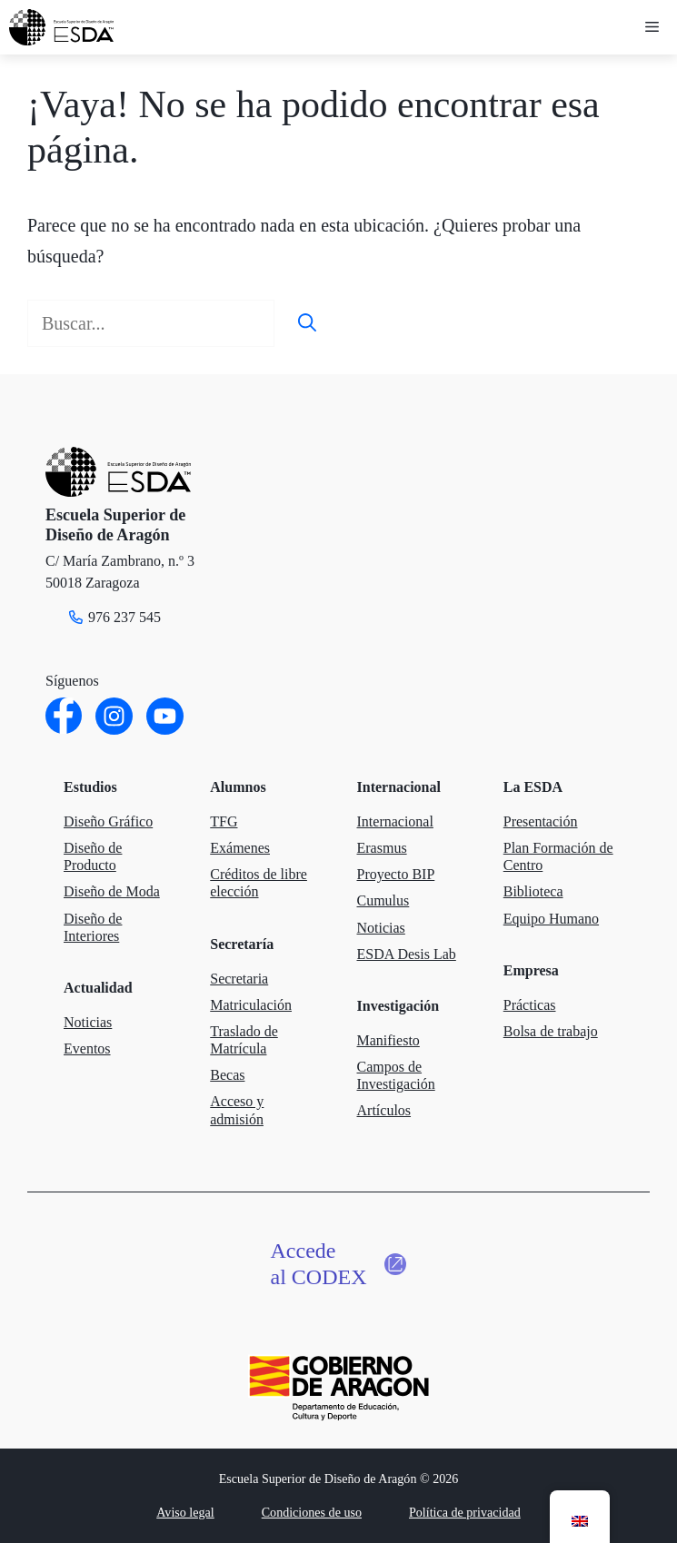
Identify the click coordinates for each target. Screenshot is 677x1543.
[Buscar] (307, 323)
